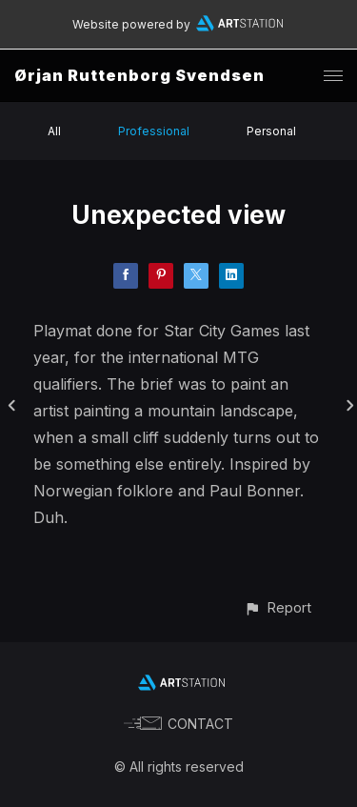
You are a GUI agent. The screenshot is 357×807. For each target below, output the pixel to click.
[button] (277, 607)
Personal (271, 131)
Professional (153, 131)
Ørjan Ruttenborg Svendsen (139, 75)
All (54, 131)
